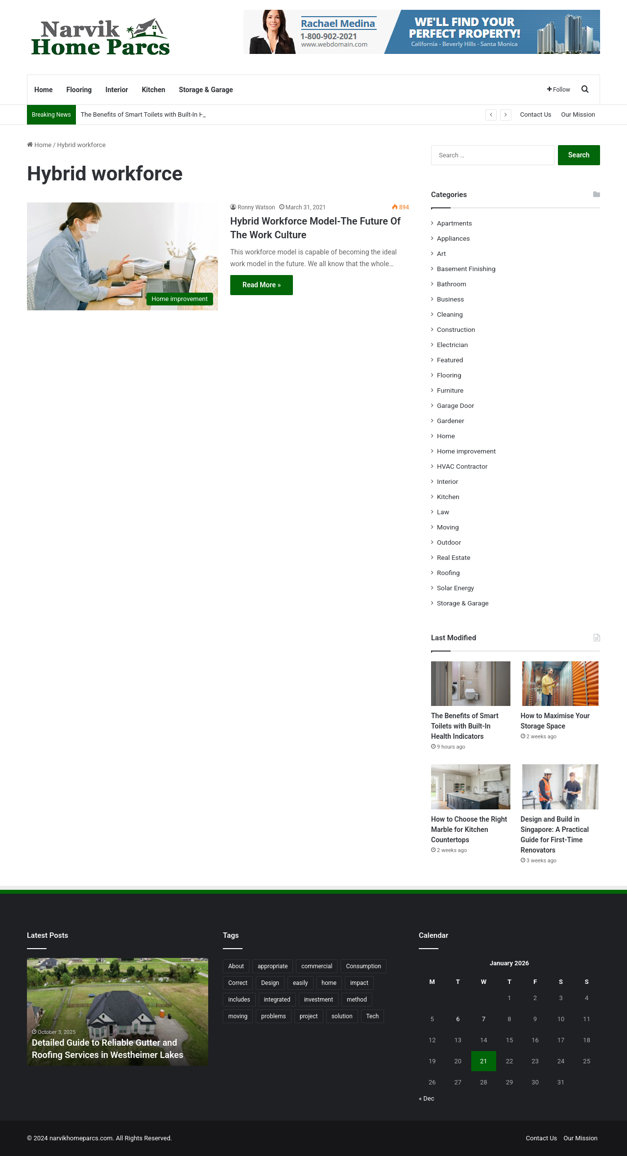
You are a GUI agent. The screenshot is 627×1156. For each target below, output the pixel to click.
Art (441, 253)
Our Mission (578, 114)
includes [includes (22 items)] (239, 999)
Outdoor (449, 542)
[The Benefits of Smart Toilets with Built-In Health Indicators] (470, 683)
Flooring (79, 90)
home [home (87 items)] (329, 983)
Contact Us (536, 114)
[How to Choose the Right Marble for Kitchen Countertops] (470, 786)
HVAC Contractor (462, 466)
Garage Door (455, 405)
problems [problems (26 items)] (273, 1016)
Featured (450, 360)
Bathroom (451, 284)
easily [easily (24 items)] (300, 983)
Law (443, 512)
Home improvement (466, 451)
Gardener (450, 421)
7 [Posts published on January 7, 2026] (483, 1019)
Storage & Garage (206, 90)
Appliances (453, 238)
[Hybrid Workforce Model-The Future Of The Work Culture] (122, 256)
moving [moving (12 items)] (237, 1016)
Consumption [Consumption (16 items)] (363, 966)
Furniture (450, 390)
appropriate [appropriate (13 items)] (273, 966)
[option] (117, 1012)
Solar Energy (455, 588)
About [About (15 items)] (236, 966)
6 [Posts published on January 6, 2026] (457, 1019)
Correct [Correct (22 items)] (237, 983)
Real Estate (453, 557)
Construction (456, 329)
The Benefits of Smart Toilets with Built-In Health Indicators (164, 114)
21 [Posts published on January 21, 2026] (483, 1061)
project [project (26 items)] (309, 1016)
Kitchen (153, 90)
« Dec (426, 1098)
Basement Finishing (466, 269)
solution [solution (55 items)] (342, 1016)
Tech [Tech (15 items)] (372, 1016)
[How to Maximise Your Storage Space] (560, 683)
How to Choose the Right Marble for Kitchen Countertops (469, 829)
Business (450, 299)
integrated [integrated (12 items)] (277, 999)
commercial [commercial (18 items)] (316, 966)
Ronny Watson (256, 207)
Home (43, 90)
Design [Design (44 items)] (270, 983)
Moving (448, 527)
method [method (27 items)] (357, 999)
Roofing (448, 573)
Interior (116, 90)
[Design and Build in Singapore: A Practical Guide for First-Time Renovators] (560, 786)
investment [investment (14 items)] (318, 999)
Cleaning (450, 314)
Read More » (261, 285)
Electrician (452, 345)
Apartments (454, 223)
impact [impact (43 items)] (359, 983)
